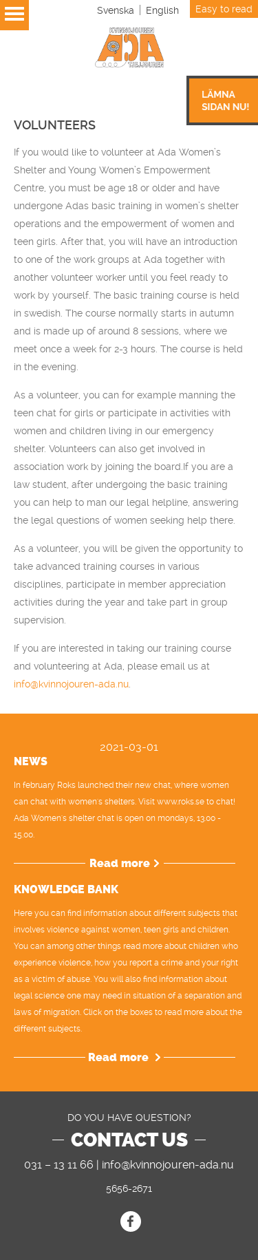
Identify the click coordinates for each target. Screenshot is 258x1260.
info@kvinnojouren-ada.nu (71, 684)
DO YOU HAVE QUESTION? (129, 1117)
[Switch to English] (162, 10)
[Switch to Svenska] (116, 10)
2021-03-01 (129, 747)
